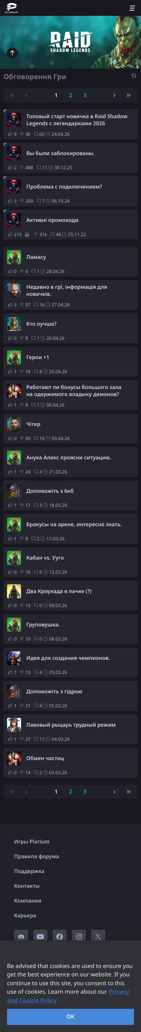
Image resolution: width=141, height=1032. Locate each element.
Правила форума (36, 856)
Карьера (25, 915)
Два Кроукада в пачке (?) (59, 591)
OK (70, 1016)
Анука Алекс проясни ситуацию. (68, 457)
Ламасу (36, 257)
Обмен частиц (45, 758)
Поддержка (29, 871)
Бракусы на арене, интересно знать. (74, 524)
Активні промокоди (52, 220)
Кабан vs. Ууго (45, 557)
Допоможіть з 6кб (50, 491)
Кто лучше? (41, 323)
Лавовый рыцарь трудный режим (71, 724)
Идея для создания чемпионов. (68, 658)
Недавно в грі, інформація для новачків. (66, 291)
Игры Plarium (31, 841)
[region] (70, 986)
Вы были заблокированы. (60, 153)
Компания (27, 900)
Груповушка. (43, 624)
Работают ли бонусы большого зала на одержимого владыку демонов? (73, 391)
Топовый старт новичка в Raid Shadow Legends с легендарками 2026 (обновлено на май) (76, 120)
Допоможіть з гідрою (54, 691)
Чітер (33, 424)
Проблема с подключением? (64, 186)
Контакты (27, 886)
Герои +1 (37, 357)
